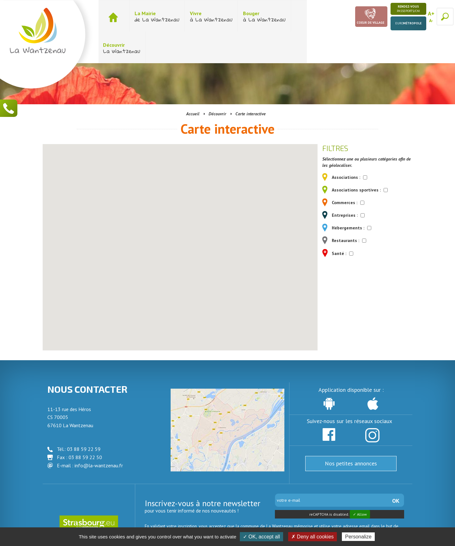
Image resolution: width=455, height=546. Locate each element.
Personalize (358, 536)
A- (431, 20)
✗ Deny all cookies (312, 536)
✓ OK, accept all (261, 536)
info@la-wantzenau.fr (99, 434)
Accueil (192, 82)
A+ (431, 13)
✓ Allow (360, 482)
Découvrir (217, 82)
